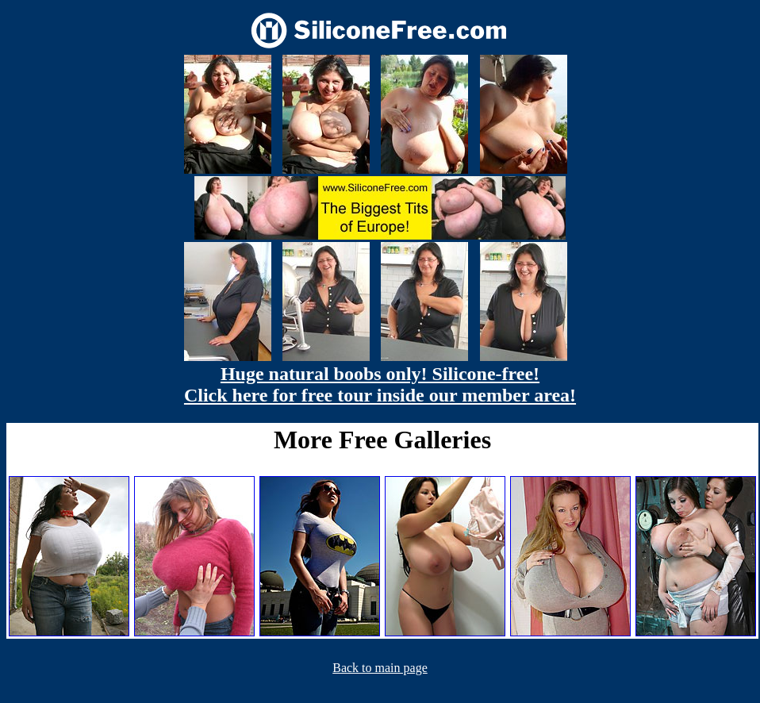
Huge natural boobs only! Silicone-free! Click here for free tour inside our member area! (380, 384)
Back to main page (380, 667)
